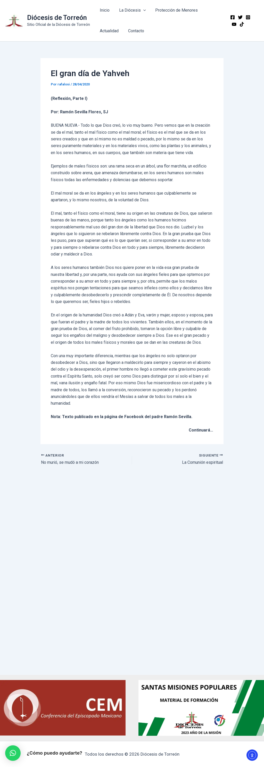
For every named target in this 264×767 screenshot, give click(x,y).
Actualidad (108, 30)
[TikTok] (233, 24)
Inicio (104, 10)
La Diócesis (130, 10)
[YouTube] (254, 17)
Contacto (134, 30)
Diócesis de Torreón (57, 17)
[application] (141, 10)
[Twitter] (239, 17)
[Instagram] (247, 17)
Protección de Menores (173, 10)
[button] (13, 753)
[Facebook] (231, 17)
